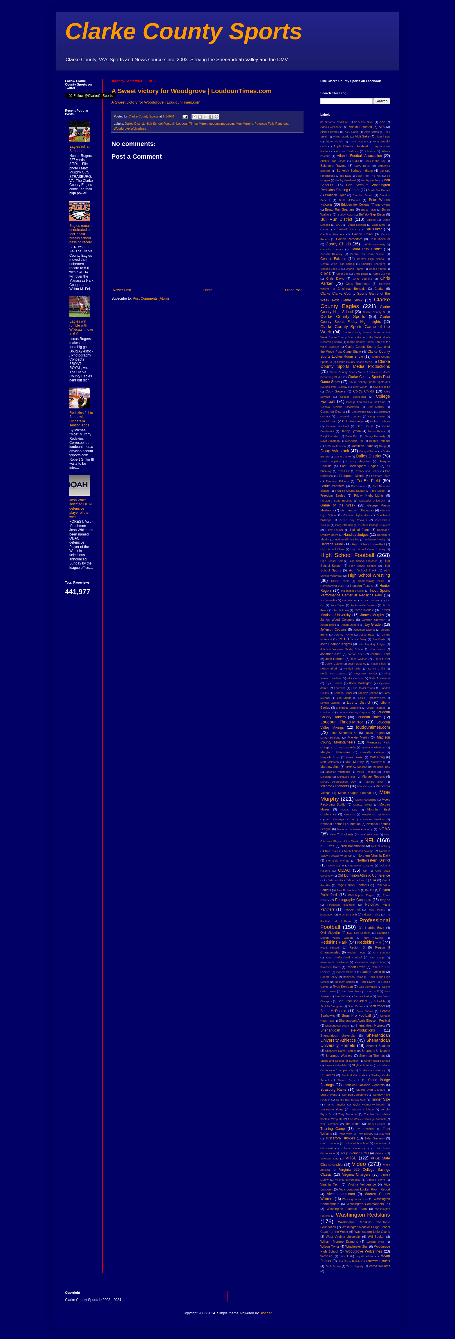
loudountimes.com (221, 123)
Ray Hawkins (373, 937)
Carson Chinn (362, 234)
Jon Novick (377, 649)
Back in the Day (375, 160)
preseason (326, 914)
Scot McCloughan (331, 1006)
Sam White (342, 996)
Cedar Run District (366, 249)
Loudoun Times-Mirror (191, 123)
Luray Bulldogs (330, 737)
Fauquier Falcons (337, 481)
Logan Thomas (375, 707)
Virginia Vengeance (362, 1184)
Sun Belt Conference (355, 1094)
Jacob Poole (341, 610)
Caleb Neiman (357, 224)
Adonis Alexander (331, 127)
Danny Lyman (351, 431)
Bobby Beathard (345, 180)
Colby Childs (363, 391)
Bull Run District (336, 219)
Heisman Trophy (375, 539)
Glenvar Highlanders (356, 515)
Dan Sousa (365, 426)
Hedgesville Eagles (347, 539)
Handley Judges (356, 535)
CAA (339, 224)
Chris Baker (361, 273)
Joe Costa (378, 639)
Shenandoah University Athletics (355, 1038)
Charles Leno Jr (330, 268)
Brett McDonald (349, 200)
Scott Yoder (377, 1006)
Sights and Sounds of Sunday (339, 1060)
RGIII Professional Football (344, 957)
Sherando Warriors (339, 1055)
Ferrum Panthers (332, 486)
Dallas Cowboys (380, 421)
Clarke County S (374, 312)
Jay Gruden (373, 625)
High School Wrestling (369, 575)
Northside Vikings (337, 860)
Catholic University (373, 244)
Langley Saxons (368, 692)
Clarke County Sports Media (355, 361)
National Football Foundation (340, 824)
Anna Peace (358, 141)
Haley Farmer (334, 529)
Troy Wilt (384, 1133)
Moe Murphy (244, 123)
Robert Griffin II (346, 972)
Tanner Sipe (380, 1099)
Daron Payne (376, 431)
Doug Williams (368, 451)
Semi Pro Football (356, 1016)
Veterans (380, 1153)
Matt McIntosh (329, 761)
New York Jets (369, 834)
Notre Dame (336, 865)
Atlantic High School (333, 160)
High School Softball (363, 565)
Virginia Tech (330, 1184)
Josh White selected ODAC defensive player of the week (81, 508)
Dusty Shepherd (359, 461)
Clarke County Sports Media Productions (355, 364)
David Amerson (330, 440)
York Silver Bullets (349, 1261)
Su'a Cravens (328, 1094)
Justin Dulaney (357, 663)
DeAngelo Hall (354, 440)
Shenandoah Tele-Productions (347, 1030)
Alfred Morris (341, 136)
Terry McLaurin (348, 1114)
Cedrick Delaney (331, 254)
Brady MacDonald (379, 190)
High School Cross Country (368, 549)
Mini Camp (364, 786)
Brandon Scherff (363, 195)
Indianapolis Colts (352, 590)
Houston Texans (361, 585)
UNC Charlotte (329, 1143)
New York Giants (341, 834)
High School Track (362, 570)
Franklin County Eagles (350, 490)
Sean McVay (365, 1011)
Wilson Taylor (329, 1246)
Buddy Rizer (345, 214)
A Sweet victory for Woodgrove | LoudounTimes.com (191, 91)
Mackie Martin (358, 737)
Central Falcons (333, 259)
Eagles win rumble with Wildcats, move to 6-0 (81, 327)
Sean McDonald (333, 1011)
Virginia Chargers (356, 1174)
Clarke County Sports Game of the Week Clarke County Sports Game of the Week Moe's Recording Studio (355, 337)
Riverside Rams (330, 967)
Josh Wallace (359, 659)
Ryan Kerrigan (343, 986)
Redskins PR (369, 942)
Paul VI (369, 890)
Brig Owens (382, 204)
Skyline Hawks (362, 1065)
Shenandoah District (338, 1025)
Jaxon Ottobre (350, 624)
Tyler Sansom (375, 1138)
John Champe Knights (336, 644)
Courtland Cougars (349, 416)
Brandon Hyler (335, 195)
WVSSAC (326, 1256)
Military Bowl (374, 781)
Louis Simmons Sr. (343, 732)
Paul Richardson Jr (348, 890)
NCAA (384, 828)
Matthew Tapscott (356, 766)
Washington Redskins (363, 1215)
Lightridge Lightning (348, 707)
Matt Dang (377, 757)
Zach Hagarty (355, 1266)
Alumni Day (382, 136)
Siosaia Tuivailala (335, 1065)
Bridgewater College (355, 204)
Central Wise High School (337, 263)
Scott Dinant (355, 1006)
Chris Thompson (358, 283)
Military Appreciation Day (338, 781)
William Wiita (375, 1241)
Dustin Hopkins (330, 461)
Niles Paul (331, 851)
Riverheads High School (369, 962)
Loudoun (325, 712)
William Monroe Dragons (339, 1241)
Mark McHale (347, 747)
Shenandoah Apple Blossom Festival (364, 1020)
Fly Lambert (358, 486)
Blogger (266, 1313)
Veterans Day (329, 1158)
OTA (373, 880)
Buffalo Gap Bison (372, 214)
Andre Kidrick (334, 141)
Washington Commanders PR (368, 1204)
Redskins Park (333, 942)
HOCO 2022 (340, 580)
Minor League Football (354, 793)
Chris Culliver (381, 273)
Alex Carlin (352, 131)
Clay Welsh (360, 386)
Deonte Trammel (379, 440)
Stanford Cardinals (353, 1075)
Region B (357, 947)
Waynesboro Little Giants (372, 1231)
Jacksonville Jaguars (364, 605)
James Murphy (372, 615)
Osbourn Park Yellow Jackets (346, 880)
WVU (344, 1256)
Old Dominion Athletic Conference (363, 875)
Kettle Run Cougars (333, 673)
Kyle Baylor (334, 683)
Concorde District (332, 411)
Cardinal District (347, 229)
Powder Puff (352, 909)
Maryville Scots (330, 757)
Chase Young (377, 268)
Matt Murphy (354, 761)
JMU (341, 639)
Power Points (376, 909)
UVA (342, 1153)
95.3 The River (363, 122)
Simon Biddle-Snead (377, 1060)
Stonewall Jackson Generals (363, 1085)
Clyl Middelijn (381, 386)
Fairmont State (380, 475)
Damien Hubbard (337, 426)
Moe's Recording (365, 799)
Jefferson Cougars (333, 629)
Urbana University (354, 1148)
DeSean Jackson (335, 446)
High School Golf (331, 560)
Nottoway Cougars (361, 865)
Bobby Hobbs (369, 180)
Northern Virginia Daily (374, 855)
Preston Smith (348, 914)
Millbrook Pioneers (334, 786)
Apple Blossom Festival (350, 146)
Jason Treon (328, 624)
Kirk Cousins (355, 678)
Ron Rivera (368, 981)
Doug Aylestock (334, 450)
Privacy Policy (371, 914)
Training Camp (332, 1129)
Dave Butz (352, 436)
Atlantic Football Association (359, 156)
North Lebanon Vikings (358, 851)
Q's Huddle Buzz (371, 927)
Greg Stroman (344, 524)
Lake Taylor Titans (363, 688)
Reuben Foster (356, 952)
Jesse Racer (367, 634)
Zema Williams (379, 1266)
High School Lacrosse (363, 560)
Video (359, 1164)
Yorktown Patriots (378, 1261)
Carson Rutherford (349, 239)
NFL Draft (327, 846)
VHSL (351, 1158)
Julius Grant (381, 659)
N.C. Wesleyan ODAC (340, 819)
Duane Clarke (342, 456)
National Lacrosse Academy (355, 829)
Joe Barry (360, 639)
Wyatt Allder (365, 1256)
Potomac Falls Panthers (271, 123)
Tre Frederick (365, 1128)
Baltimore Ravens (333, 165)
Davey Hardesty (375, 436)
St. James (327, 1075)
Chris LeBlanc (362, 278)
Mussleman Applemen (376, 814)
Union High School (357, 1143)
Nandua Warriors (374, 819)
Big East (345, 175)
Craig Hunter (376, 416)
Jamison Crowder (373, 619)
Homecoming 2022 (332, 585)
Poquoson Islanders (341, 904)
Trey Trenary (365, 1133)
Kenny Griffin (376, 668)
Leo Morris (344, 697)
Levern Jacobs (330, 702)
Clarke (378, 288)
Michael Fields (346, 776)
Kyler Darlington (360, 683)
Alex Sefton (371, 131)
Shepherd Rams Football (340, 1050)
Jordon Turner (380, 654)
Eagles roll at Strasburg (79, 148)
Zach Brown (332, 1266)
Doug (382, 446)
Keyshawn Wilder (365, 673)
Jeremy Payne (343, 634)
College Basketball (353, 396)
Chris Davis (335, 278)
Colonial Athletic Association (339, 406)
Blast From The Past (368, 175)
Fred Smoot (378, 490)
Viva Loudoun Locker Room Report (364, 1189)
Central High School (370, 258)
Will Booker (376, 1236)
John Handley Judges (372, 644)
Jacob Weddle (364, 610)
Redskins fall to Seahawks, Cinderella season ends (81, 419)
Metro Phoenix (366, 771)
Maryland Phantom (373, 747)
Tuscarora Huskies (340, 1138)
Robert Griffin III (373, 972)
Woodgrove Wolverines (130, 128)
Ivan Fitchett (350, 600)
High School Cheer (332, 549)
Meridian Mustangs (338, 771)
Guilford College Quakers (374, 524)
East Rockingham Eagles (359, 466)
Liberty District (358, 703)
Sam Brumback (351, 991)
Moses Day (348, 809)
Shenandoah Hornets (370, 1025)
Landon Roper (343, 692)
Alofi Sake (362, 136)
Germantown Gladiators (357, 510)
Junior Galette (334, 663)
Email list (344, 471)
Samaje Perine (362, 996)
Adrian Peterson (360, 127)
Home (208, 290)
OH (365, 870)
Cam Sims (378, 224)
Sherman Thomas (372, 1055)
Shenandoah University (337, 1035)
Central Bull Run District (367, 254)
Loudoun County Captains (354, 712)
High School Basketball (368, 544)
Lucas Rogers (374, 732)
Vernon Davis (360, 1153)
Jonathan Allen (330, 654)
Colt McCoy (376, 406)
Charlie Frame (354, 268)
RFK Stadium (381, 952)
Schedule (379, 1001)
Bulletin (370, 219)
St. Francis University (372, 1070)
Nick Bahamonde (353, 846)
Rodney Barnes (345, 981)
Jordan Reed (356, 654)
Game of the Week (337, 505)
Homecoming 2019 (371, 580)
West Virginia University (343, 1236)
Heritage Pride (331, 544)
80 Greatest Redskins (334, 122)
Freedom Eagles (332, 495)
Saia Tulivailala (367, 986)
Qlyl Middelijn (330, 932)
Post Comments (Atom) (151, 298)
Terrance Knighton (362, 1109)
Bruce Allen (368, 209)
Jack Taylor (338, 605)
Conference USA (362, 411)
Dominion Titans (362, 446)
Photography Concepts (353, 900)
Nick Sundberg (380, 846)
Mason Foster (355, 757)
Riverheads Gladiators (334, 962)
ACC (382, 122)
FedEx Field (368, 480)
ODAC (344, 870)
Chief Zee (342, 273)
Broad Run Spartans (340, 209)
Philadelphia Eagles (361, 895)
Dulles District (134, 123)
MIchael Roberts (373, 776)
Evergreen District (351, 475)
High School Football (160, 123)
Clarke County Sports (183, 31)
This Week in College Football (367, 1119)
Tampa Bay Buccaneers (351, 1099)
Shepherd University (376, 1050)
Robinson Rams (353, 976)
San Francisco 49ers (352, 1001)
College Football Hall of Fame (365, 401)
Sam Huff (373, 991)
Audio (355, 160)
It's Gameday (328, 600)
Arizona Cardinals (347, 151)
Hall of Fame (360, 529)
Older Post (293, 290)
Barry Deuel (362, 165)
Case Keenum (379, 239)
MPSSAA (349, 814)
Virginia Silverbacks (347, 1179)
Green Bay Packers (353, 520)
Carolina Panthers (332, 234)
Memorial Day (381, 766)
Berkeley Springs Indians (355, 170)
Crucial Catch (328, 421)
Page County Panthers (353, 885)
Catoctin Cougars (331, 249)
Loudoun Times (369, 717)
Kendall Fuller (353, 668)
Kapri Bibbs (378, 663)
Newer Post (122, 290)
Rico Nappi (376, 957)
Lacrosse (340, 688)
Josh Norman (334, 659)
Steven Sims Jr (348, 1080)
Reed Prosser (330, 947)
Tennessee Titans (331, 1109)
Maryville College (372, 752)
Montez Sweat (362, 804)
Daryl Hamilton (329, 436)
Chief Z (325, 273)
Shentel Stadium (378, 1045)
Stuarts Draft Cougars (370, 1089)
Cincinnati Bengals (351, 288)
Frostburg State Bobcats (336, 500)
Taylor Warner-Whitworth (369, 1104)
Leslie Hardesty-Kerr (371, 697)
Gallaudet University (372, 500)
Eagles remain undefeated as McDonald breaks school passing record (80, 234)
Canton (324, 229)
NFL (369, 840)
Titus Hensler (376, 1124)
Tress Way (345, 1133)
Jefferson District (364, 629)
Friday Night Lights (369, 495)
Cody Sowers (335, 391)
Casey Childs (338, 244)
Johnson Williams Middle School (341, 649)
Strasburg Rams (333, 1090)
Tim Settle (352, 1124)
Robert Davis (355, 967)
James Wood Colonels (337, 619)
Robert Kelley (328, 976)
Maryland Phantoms (335, 752)
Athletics (370, 151)
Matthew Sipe (330, 766)
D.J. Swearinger (353, 421)
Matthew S (378, 761)
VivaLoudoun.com (341, 1194)
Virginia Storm (376, 1179)
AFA (381, 127)
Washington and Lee (355, 1199)
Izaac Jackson (371, 600)
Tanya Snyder (336, 1104)
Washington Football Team (347, 1208)
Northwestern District (373, 860)
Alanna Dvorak (329, 131)
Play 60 (385, 900)
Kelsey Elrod (328, 668)
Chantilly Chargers (373, 263)
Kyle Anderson (379, 678)
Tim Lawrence (329, 1124)
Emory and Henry (367, 471)
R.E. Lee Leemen (359, 932)
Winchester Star (356, 1246)
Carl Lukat (373, 229)
